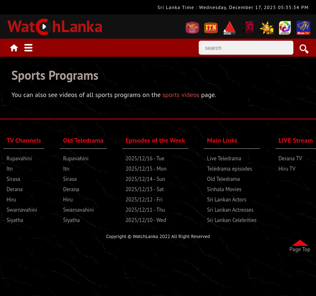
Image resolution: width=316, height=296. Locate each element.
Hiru (11, 199)
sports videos (181, 94)
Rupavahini (19, 158)
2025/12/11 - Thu (145, 209)
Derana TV (290, 158)
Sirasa (13, 179)
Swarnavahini (22, 209)
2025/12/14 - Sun (145, 179)
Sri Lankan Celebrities (231, 220)
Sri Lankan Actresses (230, 209)
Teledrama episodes (229, 168)
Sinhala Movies (224, 189)
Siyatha (15, 220)
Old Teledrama (223, 179)
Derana (15, 189)
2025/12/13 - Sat (144, 189)
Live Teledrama (224, 158)
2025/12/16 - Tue (144, 158)
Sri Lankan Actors (226, 199)
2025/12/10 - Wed (145, 220)
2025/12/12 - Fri (144, 199)
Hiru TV (287, 168)
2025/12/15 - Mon (146, 168)
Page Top (300, 249)
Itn (10, 168)
